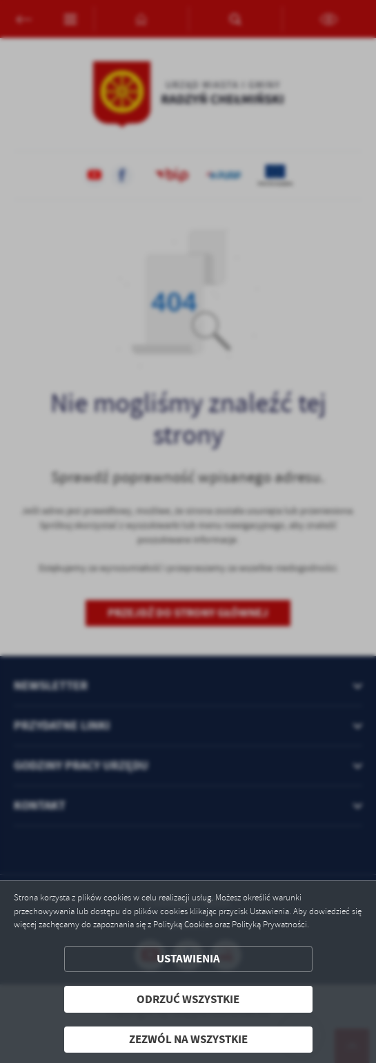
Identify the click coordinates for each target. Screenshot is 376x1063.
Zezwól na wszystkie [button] (188, 1039)
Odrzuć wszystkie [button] (188, 999)
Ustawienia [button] (188, 959)
